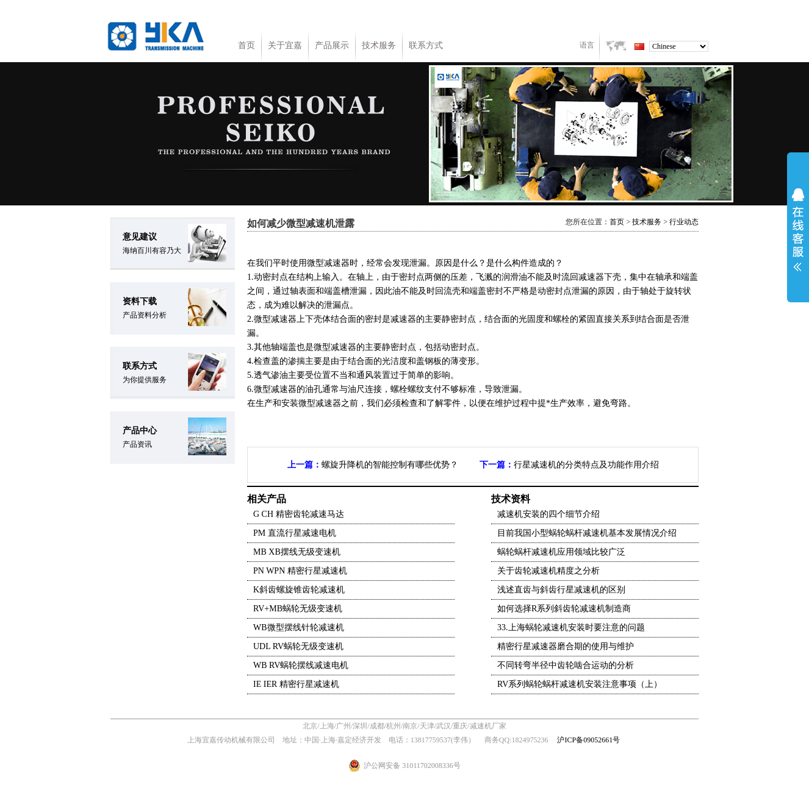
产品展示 (332, 45)
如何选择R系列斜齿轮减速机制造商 (564, 608)
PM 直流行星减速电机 (294, 533)
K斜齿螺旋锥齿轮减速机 (299, 589)
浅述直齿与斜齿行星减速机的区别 (561, 589)
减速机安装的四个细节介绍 (548, 514)
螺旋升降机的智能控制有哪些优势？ (390, 464)
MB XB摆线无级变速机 (296, 551)
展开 (798, 229)
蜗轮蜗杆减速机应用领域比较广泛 (561, 551)
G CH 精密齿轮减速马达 (298, 514)
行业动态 (684, 222)
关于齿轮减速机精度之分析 (548, 570)
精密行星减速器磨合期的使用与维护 (565, 646)
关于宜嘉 (285, 45)
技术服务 (379, 45)
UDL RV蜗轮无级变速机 (298, 646)
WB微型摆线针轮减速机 (298, 627)
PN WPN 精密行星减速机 (300, 570)
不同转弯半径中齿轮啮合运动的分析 (565, 665)
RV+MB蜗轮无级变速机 (297, 608)
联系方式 (426, 45)
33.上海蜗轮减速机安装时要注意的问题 (571, 627)
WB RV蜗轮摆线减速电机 (300, 665)
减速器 (337, 263)
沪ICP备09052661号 (588, 740)
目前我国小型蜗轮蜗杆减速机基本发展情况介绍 (587, 533)
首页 (246, 45)
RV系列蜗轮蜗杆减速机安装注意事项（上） (579, 684)
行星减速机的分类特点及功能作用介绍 (586, 464)
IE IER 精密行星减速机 (296, 684)
